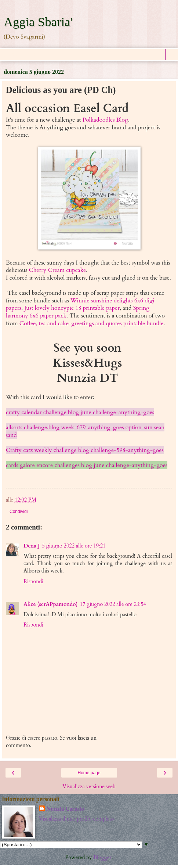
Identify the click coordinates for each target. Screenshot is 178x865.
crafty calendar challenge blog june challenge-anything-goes (80, 412)
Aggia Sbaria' (38, 22)
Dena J (31, 545)
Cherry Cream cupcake (57, 270)
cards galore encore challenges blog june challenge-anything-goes (86, 465)
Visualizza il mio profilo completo (76, 818)
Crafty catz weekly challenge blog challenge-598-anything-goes (85, 450)
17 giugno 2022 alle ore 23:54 (113, 604)
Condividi (19, 511)
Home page (88, 772)
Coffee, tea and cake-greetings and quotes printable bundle (91, 323)
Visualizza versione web (88, 786)
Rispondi (33, 581)
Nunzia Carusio (65, 808)
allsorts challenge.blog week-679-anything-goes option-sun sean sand (85, 431)
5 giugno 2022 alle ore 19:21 (73, 545)
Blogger (103, 857)
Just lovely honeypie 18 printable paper (72, 308)
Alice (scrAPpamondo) (50, 604)
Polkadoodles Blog (105, 120)
